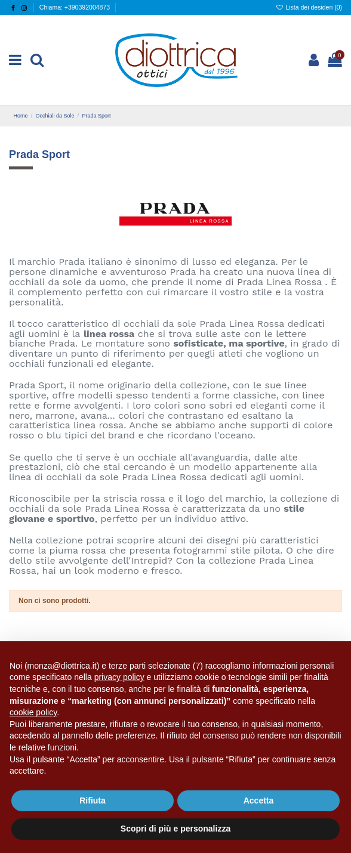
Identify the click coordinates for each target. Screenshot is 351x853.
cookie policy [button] (33, 712)
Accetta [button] (259, 800)
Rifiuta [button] (92, 800)
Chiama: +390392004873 (74, 7)
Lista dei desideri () (309, 7)
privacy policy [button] (119, 677)
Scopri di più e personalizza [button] (175, 828)
